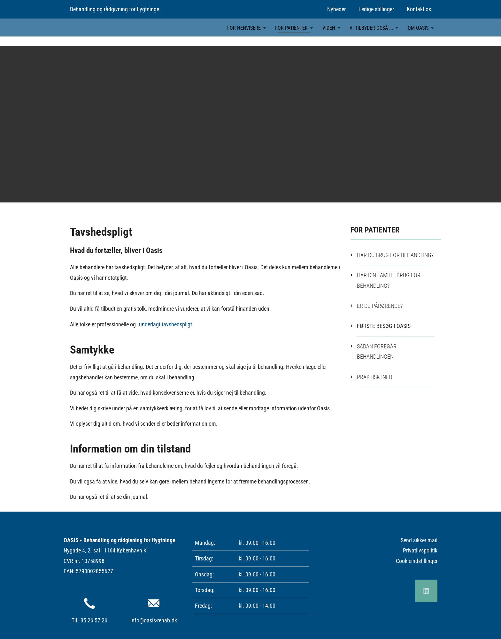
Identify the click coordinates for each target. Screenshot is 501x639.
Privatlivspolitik (420, 550)
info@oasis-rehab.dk (153, 620)
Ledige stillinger (376, 9)
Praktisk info (374, 376)
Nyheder (336, 9)
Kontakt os (419, 9)
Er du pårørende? (380, 305)
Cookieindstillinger (416, 560)
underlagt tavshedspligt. (166, 324)
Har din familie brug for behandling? (388, 280)
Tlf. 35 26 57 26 (89, 620)
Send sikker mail (419, 539)
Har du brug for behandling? (395, 254)
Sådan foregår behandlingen (377, 351)
